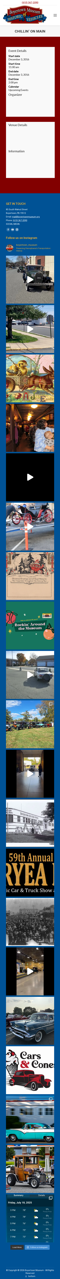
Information (16, 151)
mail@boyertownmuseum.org (26, 217)
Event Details (17, 50)
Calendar (13, 86)
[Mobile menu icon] (55, 15)
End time (13, 79)
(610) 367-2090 (30, 2)
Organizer (15, 94)
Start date (14, 56)
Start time (14, 63)
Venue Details (17, 125)
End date (13, 71)
